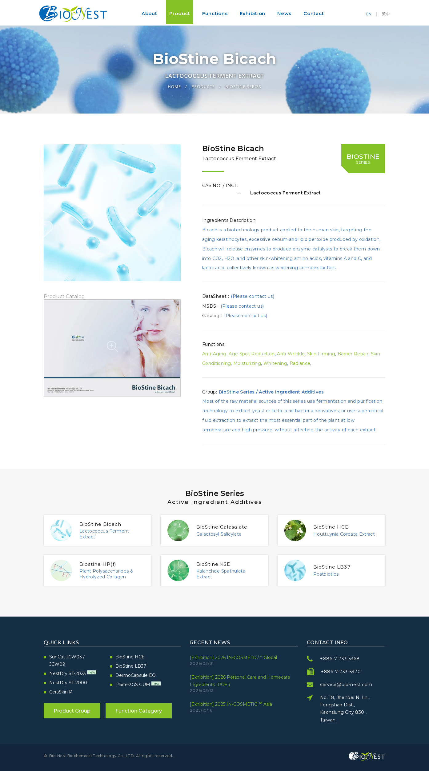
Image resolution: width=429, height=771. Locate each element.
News (284, 13)
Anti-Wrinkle (291, 354)
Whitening (275, 363)
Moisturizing (247, 363)
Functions (215, 13)
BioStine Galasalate (227, 526)
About (149, 13)
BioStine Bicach (104, 524)
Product (179, 13)
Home (174, 86)
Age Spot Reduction (252, 354)
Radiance (300, 363)
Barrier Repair (353, 354)
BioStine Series (243, 86)
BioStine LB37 (335, 566)
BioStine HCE (334, 526)
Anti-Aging (214, 354)
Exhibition (253, 13)
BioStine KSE (216, 564)
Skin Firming (321, 354)
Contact (313, 13)
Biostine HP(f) (101, 564)
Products (203, 86)
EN (368, 14)
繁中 (386, 14)
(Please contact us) (252, 296)
